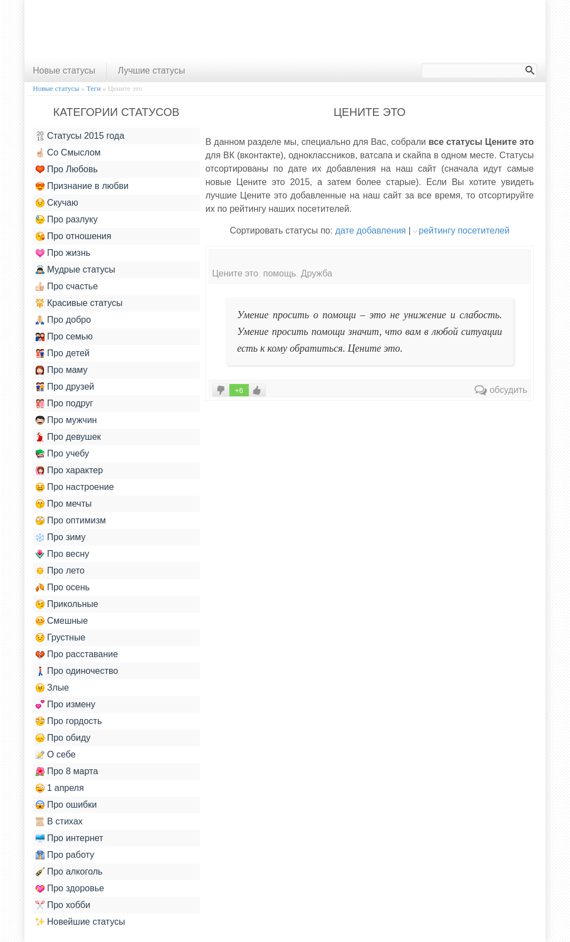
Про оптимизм (71, 520)
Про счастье (67, 286)
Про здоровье (70, 888)
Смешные (62, 621)
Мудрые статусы (75, 269)
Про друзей (65, 386)
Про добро (63, 320)
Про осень (63, 587)
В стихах (59, 821)
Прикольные (67, 604)
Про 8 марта (67, 771)
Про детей (63, 353)
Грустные (60, 637)
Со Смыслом (68, 152)
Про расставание (77, 654)
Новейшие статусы (80, 922)
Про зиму (61, 537)
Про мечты (64, 504)
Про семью (64, 336)
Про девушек (68, 437)
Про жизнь (63, 253)
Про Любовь (67, 169)
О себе (56, 754)
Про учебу (62, 453)
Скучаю (57, 203)
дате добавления (370, 230)
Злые (52, 687)
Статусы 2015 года (80, 136)
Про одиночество (77, 671)
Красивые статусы (79, 303)
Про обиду (63, 738)
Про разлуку (67, 219)
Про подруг (64, 403)
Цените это (235, 273)
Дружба (316, 273)
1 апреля (60, 788)
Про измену (65, 704)
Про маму (61, 370)
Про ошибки (66, 805)
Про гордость (69, 721)
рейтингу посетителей (464, 230)
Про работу (65, 855)
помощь (279, 273)
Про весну (62, 554)
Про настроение (75, 487)
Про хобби (63, 905)
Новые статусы (64, 70)
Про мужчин (66, 420)
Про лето (60, 570)
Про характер (69, 470)
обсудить (500, 390)
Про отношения (73, 236)
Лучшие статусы (151, 70)
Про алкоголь (69, 871)
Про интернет (69, 838)
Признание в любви (82, 186)
